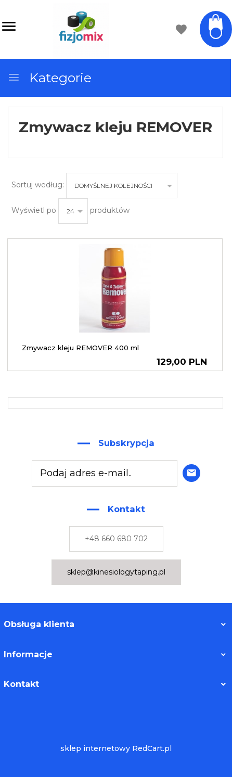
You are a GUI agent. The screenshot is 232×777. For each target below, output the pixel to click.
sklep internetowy (95, 748)
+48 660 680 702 (116, 538)
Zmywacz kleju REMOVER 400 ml (80, 347)
